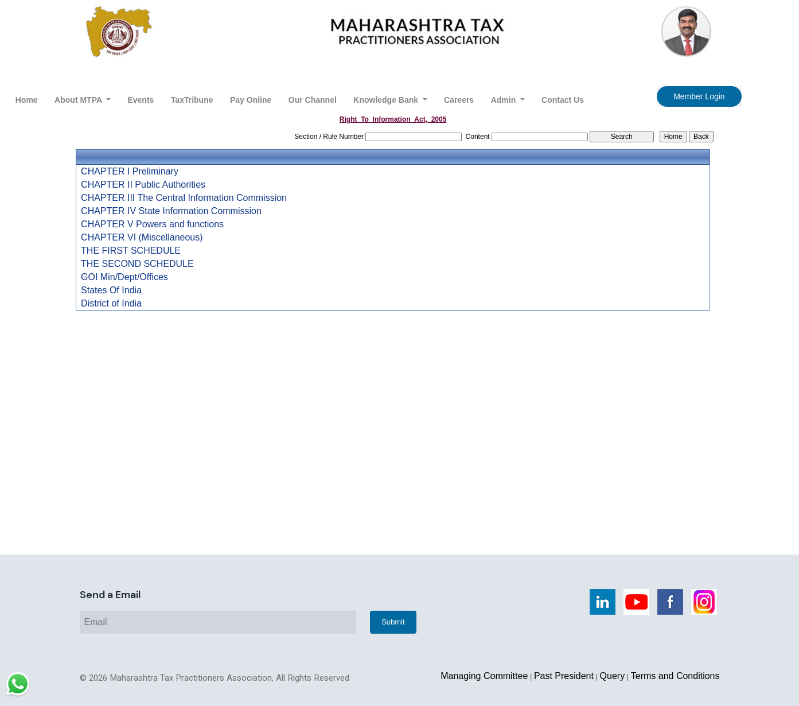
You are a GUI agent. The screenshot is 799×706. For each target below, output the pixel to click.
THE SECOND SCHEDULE (137, 264)
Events (140, 99)
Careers (459, 99)
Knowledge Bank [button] (386, 99)
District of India (111, 303)
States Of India (111, 290)
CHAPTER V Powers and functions (152, 224)
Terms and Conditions (675, 676)
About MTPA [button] (79, 99)
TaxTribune (192, 99)
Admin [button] (504, 99)
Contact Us (562, 99)
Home (26, 99)
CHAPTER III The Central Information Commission (184, 198)
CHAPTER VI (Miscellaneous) (142, 237)
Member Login (699, 96)
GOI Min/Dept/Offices (124, 277)
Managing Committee (484, 676)
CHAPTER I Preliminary (129, 171)
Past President (564, 676)
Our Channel (313, 99)
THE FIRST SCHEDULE (131, 250)
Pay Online (250, 99)
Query (612, 676)
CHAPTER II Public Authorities (143, 184)
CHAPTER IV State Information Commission (171, 211)
